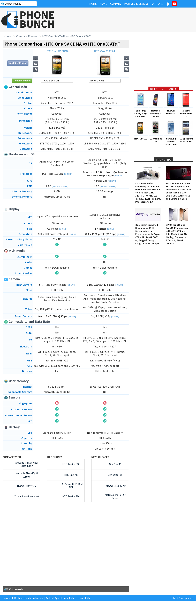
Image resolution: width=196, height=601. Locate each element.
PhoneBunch (24, 598)
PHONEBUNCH (37, 19)
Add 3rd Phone (17, 63)
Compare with (12, 457)
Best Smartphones (183, 598)
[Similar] (68, 174)
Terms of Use (83, 598)
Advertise (38, 598)
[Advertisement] (134, 19)
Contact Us (67, 598)
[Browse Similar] (60, 186)
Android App (52, 598)
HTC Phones (55, 457)
